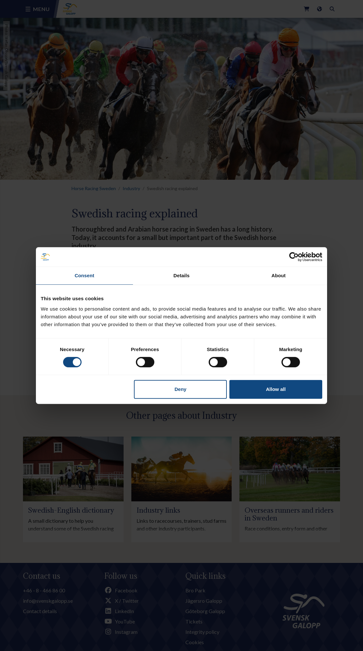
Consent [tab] (84, 275)
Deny (181, 389)
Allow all (276, 389)
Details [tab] (181, 275)
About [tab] (278, 275)
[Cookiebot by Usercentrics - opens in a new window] (294, 257)
